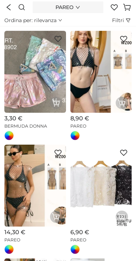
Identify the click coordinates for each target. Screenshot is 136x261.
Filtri (122, 20)
